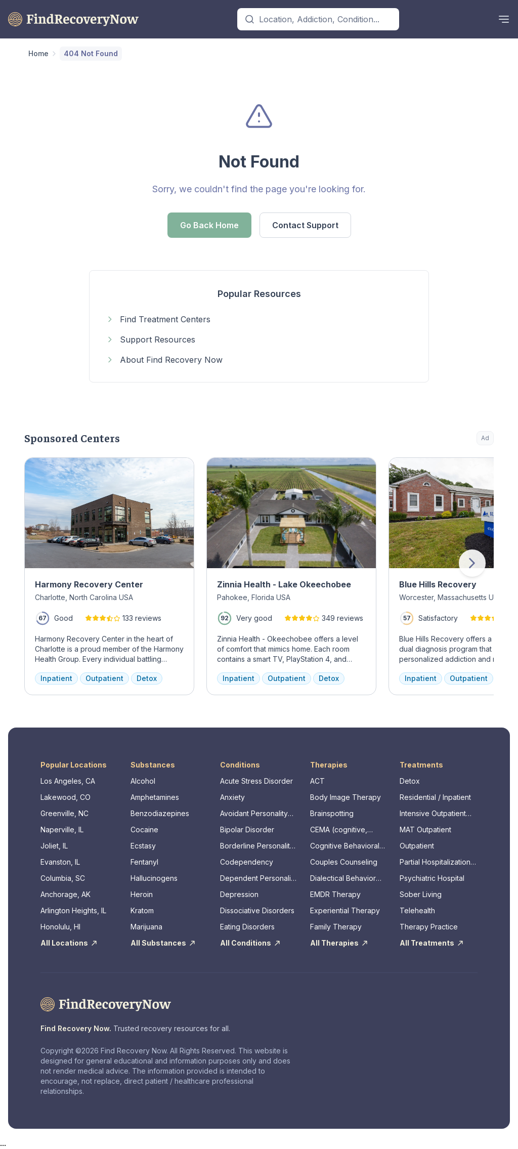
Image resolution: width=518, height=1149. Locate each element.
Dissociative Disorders (257, 910)
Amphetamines (155, 797)
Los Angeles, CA (67, 781)
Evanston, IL (60, 862)
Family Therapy (336, 926)
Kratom (142, 910)
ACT (317, 781)
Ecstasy (143, 845)
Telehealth (417, 910)
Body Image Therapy (345, 797)
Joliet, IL (54, 845)
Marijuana (146, 926)
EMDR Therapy (335, 894)
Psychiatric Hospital (432, 878)
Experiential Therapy (345, 910)
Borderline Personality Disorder (257, 846)
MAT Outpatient (425, 829)
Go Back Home (209, 225)
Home (38, 53)
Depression (239, 894)
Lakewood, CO (65, 797)
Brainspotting (332, 813)
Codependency (246, 862)
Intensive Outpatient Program (433, 814)
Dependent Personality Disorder (258, 878)
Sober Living (421, 894)
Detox (410, 781)
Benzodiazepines (160, 813)
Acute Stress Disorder (256, 781)
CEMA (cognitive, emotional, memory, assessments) (342, 830)
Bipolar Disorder (247, 829)
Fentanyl (144, 862)
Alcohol (143, 781)
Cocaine (144, 829)
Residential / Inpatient (435, 797)
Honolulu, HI (60, 926)
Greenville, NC (64, 813)
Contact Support (305, 225)
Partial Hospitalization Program (435, 862)
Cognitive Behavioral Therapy (344, 846)
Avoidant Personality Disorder (254, 814)
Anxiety (232, 797)
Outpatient (417, 845)
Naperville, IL (61, 829)
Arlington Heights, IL (73, 910)
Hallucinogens (154, 878)
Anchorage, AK (65, 894)
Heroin (142, 894)
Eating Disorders (247, 926)
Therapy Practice (429, 926)
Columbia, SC (62, 878)
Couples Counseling (343, 862)
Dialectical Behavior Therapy (343, 878)
